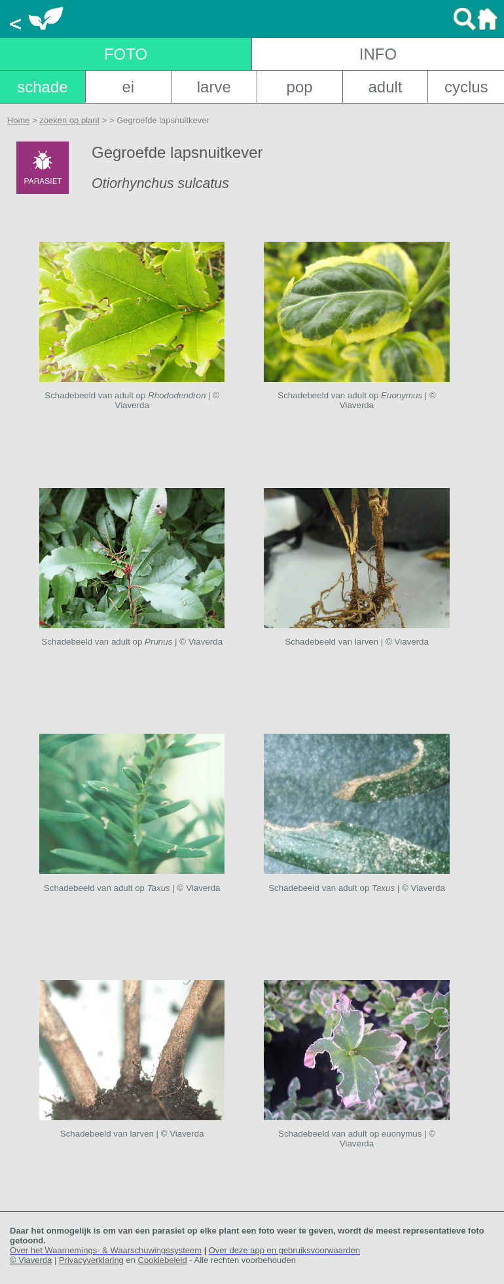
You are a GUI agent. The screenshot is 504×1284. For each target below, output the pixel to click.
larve (214, 87)
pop (300, 87)
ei (128, 87)
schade (42, 87)
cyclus (466, 87)
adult (385, 87)
